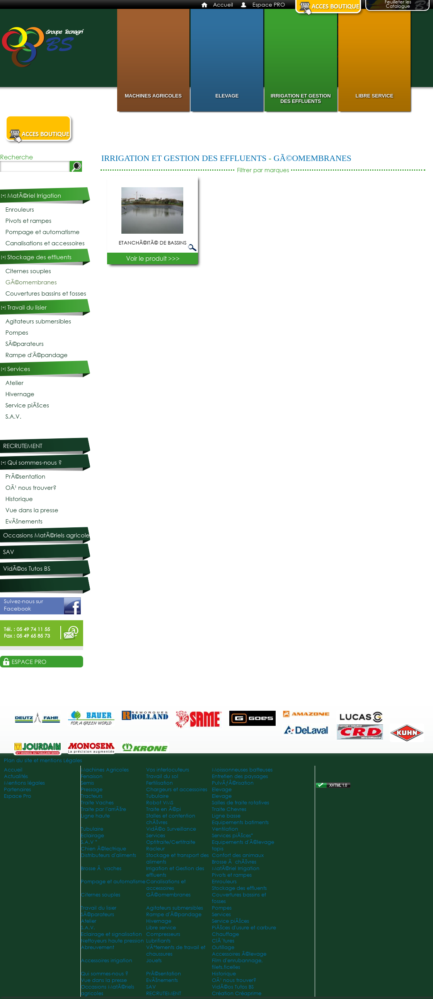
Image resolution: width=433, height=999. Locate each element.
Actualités (16, 776)
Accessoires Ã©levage (239, 954)
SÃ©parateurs (24, 344)
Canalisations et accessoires (45, 243)
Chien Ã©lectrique (103, 848)
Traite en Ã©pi (163, 809)
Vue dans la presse (31, 510)
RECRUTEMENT (22, 446)
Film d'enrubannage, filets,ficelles (237, 963)
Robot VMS (159, 802)
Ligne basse (226, 816)
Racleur (155, 848)
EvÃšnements (24, 521)
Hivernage (19, 394)
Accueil (223, 4)
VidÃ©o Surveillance (171, 829)
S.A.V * (89, 842)
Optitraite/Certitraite (170, 842)
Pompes (16, 332)
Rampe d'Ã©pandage (36, 355)
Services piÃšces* (232, 835)
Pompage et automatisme (42, 232)
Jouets (154, 960)
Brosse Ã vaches (101, 868)
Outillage (223, 947)
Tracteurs (91, 796)
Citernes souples (28, 271)
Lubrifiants (158, 940)
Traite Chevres (229, 809)
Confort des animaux (238, 855)
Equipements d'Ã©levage (243, 842)
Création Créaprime (236, 993)
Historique (19, 499)
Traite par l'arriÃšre (103, 809)
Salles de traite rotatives (240, 802)
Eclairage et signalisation (111, 934)
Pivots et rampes (28, 221)
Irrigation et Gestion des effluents (301, 98)
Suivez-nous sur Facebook (42, 605)
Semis (87, 783)
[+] (3, 195)
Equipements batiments (240, 822)
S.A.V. (13, 416)
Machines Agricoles (153, 96)
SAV (8, 552)
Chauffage (225, 934)
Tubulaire (157, 796)
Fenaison (91, 776)
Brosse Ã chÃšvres (234, 862)
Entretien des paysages (240, 776)
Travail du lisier (27, 307)
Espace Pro (17, 796)
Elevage (227, 96)
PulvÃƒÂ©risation (233, 783)
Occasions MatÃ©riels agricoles (47, 535)
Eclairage (92, 835)
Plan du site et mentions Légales (43, 760)
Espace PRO (268, 4)
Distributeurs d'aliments (108, 855)
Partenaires (17, 789)
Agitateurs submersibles (38, 321)
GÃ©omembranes (312, 158)
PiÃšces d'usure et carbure (244, 927)
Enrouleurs (19, 209)
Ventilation (225, 829)
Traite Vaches (97, 802)
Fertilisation (159, 783)
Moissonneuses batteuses (242, 769)
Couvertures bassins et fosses (45, 293)
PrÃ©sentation (25, 476)
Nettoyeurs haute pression (112, 940)
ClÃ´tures (223, 940)
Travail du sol (162, 776)
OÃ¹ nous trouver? (30, 488)
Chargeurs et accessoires (176, 789)
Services (18, 369)
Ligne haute (95, 816)
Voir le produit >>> (153, 258)
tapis (217, 848)
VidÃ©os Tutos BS (26, 568)
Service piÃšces (27, 405)
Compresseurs (163, 934)
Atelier (14, 383)
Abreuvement (97, 947)
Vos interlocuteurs (167, 769)
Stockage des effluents (39, 257)
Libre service (375, 96)
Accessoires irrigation (106, 960)
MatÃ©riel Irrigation (34, 195)
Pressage (91, 789)
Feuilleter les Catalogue (398, 4)
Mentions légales (24, 783)
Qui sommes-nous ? (34, 462)
